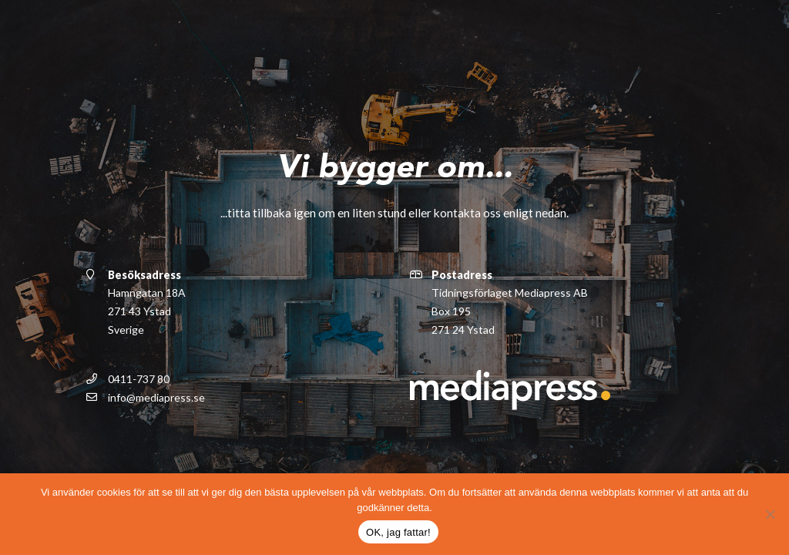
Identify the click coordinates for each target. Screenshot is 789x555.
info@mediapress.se (156, 396)
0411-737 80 (139, 378)
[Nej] (769, 514)
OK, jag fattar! (398, 532)
